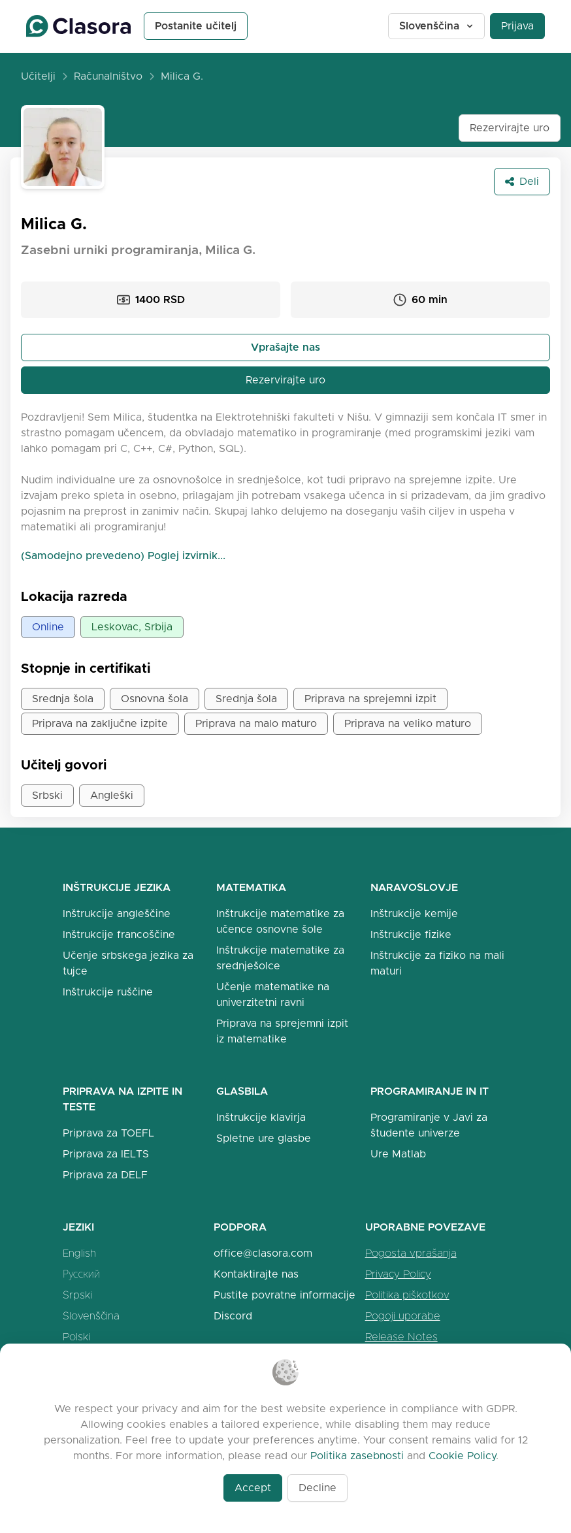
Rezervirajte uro (509, 127)
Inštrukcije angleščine (117, 913)
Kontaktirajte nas (256, 1274)
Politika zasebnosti (357, 1455)
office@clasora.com (263, 1253)
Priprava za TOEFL (108, 1132)
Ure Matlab (398, 1153)
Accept (253, 1487)
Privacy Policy (398, 1274)
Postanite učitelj (196, 25)
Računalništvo (108, 76)
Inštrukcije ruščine (108, 991)
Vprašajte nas (285, 347)
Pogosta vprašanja (411, 1253)
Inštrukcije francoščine (119, 934)
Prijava (517, 25)
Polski (76, 1336)
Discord (233, 1315)
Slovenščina (437, 25)
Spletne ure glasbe (263, 1138)
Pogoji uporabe (402, 1315)
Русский (81, 1274)
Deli (522, 181)
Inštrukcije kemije (414, 913)
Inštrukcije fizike (410, 934)
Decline (317, 1487)
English (79, 1253)
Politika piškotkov (407, 1294)
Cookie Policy (462, 1455)
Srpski (77, 1294)
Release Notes (401, 1336)
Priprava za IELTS (106, 1153)
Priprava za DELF (105, 1174)
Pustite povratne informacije (284, 1294)
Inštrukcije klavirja (261, 1117)
